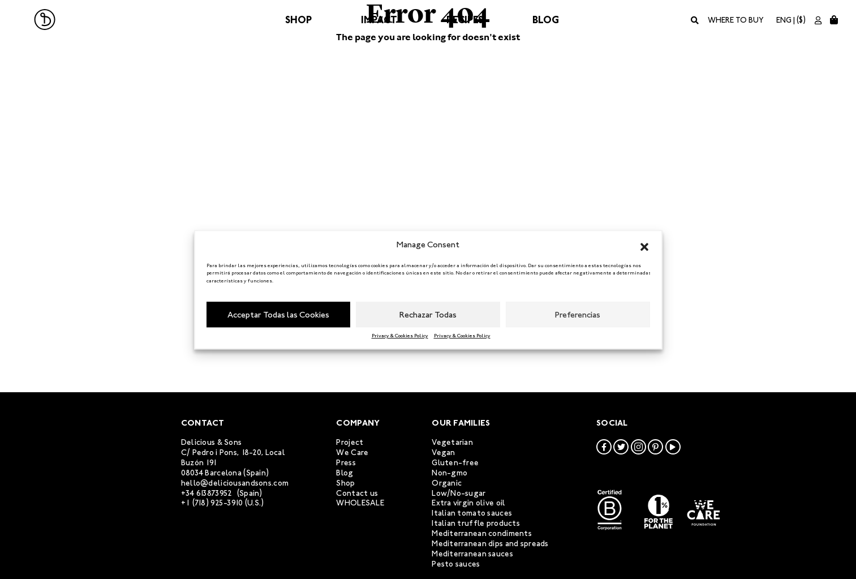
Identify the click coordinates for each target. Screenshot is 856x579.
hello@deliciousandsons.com (235, 483)
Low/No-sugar (458, 493)
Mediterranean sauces (472, 554)
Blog (545, 20)
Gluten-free (455, 463)
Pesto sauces (456, 564)
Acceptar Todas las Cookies (278, 315)
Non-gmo (449, 473)
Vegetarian (452, 442)
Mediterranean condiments (482, 533)
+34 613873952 (207, 493)
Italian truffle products (476, 523)
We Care (352, 452)
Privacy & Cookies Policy (400, 335)
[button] (644, 245)
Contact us (357, 493)
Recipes (464, 20)
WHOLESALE (360, 503)
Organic (447, 483)
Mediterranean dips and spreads (490, 543)
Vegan (443, 452)
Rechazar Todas (428, 315)
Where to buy (736, 20)
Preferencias (577, 315)
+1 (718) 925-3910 (212, 503)
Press (345, 463)
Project (349, 442)
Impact (379, 20)
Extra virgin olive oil (468, 503)
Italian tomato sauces (472, 513)
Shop (298, 20)
